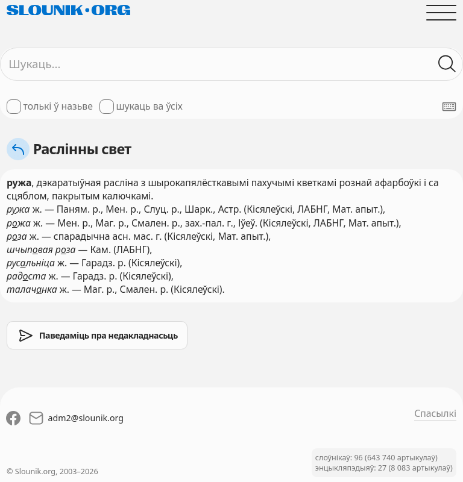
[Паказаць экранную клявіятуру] (449, 106)
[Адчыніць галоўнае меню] (441, 12)
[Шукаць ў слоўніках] (447, 64)
